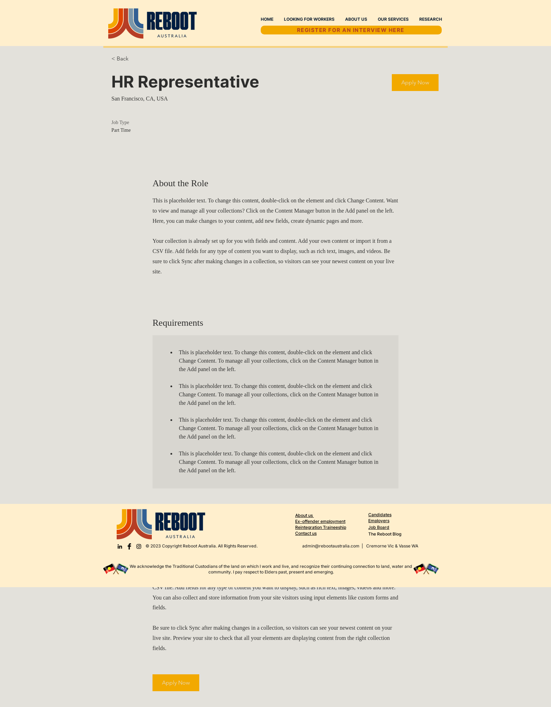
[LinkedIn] (120, 546)
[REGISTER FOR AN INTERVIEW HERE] (351, 30)
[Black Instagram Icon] (139, 546)
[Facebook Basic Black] (129, 546)
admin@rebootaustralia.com (330, 546)
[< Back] (136, 59)
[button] (415, 82)
